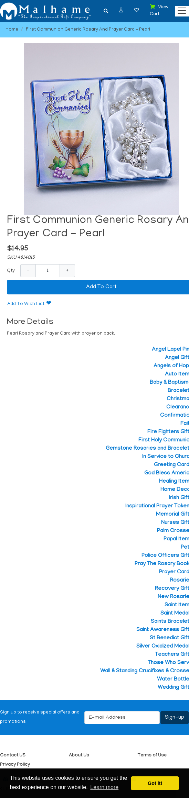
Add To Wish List (25, 304)
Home (12, 29)
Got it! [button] (155, 783)
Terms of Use (152, 755)
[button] (121, 10)
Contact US (12, 755)
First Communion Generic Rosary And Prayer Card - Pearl (88, 29)
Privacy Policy (15, 764)
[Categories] (180, 9)
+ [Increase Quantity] (67, 270)
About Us (79, 755)
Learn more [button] (104, 787)
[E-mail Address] (122, 717)
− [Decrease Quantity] (28, 270)
